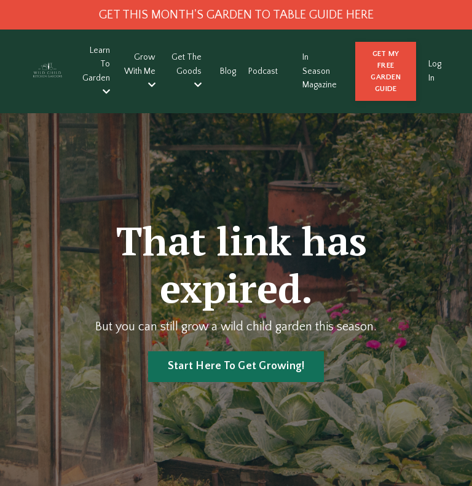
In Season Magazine (319, 71)
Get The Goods (186, 70)
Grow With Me (139, 70)
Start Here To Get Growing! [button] (236, 366)
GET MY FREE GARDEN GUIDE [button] (386, 71)
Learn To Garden (96, 71)
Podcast (263, 71)
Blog (228, 71)
